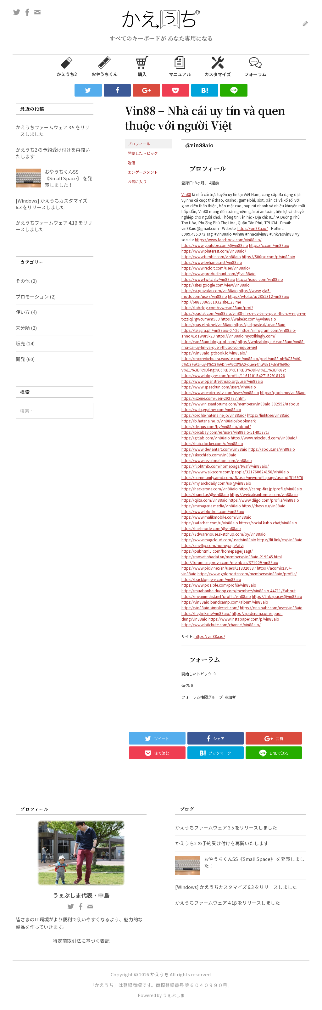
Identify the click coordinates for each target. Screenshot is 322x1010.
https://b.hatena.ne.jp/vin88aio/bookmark (218, 420)
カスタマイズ (217, 66)
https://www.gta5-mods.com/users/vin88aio (226, 293)
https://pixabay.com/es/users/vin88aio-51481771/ (225, 432)
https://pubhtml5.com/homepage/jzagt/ (217, 551)
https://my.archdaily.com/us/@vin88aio (216, 483)
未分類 (23, 327)
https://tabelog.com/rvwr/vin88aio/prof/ (217, 307)
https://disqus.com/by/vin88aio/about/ (216, 426)
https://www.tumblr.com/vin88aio (211, 256)
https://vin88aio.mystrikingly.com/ (245, 335)
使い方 (23, 312)
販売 (20, 343)
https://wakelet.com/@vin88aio (248, 318)
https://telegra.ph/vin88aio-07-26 (210, 330)
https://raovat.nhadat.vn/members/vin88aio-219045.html (231, 556)
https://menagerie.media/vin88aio (211, 505)
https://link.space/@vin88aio (277, 596)
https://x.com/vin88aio (269, 245)
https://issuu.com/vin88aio (259, 279)
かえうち (159, 974)
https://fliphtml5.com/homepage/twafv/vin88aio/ (225, 466)
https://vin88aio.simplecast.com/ (210, 607)
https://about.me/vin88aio (271, 449)
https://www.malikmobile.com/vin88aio (216, 517)
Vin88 (186, 194)
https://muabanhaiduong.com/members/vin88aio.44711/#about (238, 590)
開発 (20, 359)
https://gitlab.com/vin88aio (205, 437)
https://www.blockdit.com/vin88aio (212, 511)
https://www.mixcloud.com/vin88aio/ (264, 437)
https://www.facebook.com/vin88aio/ (228, 239)
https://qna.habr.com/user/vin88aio (271, 607)
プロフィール (139, 143)
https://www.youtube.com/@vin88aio (214, 245)
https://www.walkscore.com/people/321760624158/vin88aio (235, 471)
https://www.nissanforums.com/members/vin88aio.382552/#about (240, 403)
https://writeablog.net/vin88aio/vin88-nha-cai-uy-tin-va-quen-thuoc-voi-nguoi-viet (243, 344)
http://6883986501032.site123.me (211, 301)
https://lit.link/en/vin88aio (280, 539)
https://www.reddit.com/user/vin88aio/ (215, 268)
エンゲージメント (143, 172)
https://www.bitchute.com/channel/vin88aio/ (221, 624)
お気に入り (137, 181)
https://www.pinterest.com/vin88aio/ (213, 251)
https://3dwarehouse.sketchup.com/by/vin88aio (223, 534)
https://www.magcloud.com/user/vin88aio (218, 539)
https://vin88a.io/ (252, 228)
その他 (23, 280)
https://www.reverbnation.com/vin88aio (216, 460)
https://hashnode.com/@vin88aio (211, 528)
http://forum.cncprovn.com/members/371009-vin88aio (229, 562)
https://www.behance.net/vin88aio (211, 262)
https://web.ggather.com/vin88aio (211, 409)
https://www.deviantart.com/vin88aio (214, 449)
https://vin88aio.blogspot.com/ (209, 341)
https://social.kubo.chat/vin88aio (268, 522)
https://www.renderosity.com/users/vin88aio (220, 392)
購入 (142, 66)
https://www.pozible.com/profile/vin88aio (218, 585)
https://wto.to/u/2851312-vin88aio (258, 296)
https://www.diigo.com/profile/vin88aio (264, 500)
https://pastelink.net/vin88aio (207, 324)
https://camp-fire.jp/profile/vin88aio (270, 488)
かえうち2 (67, 66)
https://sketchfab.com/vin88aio (208, 454)
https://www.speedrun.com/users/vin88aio (218, 386)
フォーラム (255, 66)
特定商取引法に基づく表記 (81, 940)
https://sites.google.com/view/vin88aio (215, 284)
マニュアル (180, 66)
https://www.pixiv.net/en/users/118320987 (218, 568)
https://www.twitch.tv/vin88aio (208, 279)
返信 (131, 162)
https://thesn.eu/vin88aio (264, 505)
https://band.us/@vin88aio (205, 494)
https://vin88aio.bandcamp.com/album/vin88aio (224, 602)
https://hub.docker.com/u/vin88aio (212, 443)
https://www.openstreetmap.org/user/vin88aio (222, 381)
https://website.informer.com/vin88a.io (264, 494)
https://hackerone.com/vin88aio (209, 488)
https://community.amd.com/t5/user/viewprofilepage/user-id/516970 (242, 477)
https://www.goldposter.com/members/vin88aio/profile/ (247, 573)
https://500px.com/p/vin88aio (268, 256)
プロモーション (32, 296)
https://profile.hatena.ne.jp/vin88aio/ (213, 415)
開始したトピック (143, 153)
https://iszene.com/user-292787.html (213, 398)
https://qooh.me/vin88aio (283, 392)
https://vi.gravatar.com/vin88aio (209, 290)
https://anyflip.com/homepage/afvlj (212, 545)
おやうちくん (104, 66)
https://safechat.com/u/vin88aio (209, 522)
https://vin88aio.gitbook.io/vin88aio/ (214, 352)
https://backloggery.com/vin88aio (211, 579)
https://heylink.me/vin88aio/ (206, 613)
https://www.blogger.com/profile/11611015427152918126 (233, 375)
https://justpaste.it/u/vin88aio (260, 324)
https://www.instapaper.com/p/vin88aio (243, 619)
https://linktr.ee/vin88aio (268, 415)
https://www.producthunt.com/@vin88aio (218, 273)
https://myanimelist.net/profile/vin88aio (216, 596)
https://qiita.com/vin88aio (204, 500)
